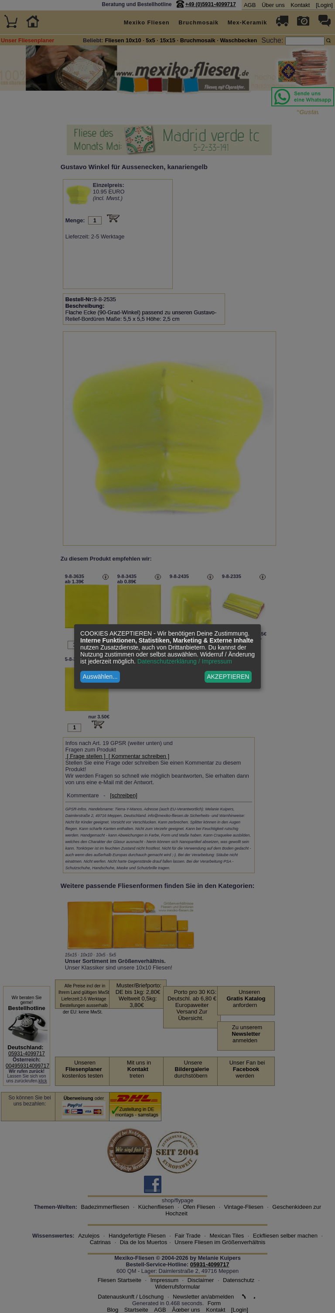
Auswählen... (100, 676)
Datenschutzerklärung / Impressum (184, 661)
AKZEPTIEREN (228, 676)
